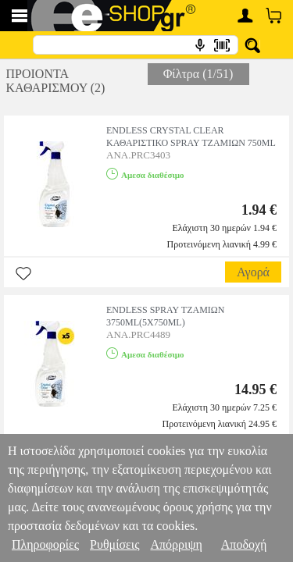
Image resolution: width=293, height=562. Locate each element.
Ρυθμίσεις (114, 544)
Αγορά (253, 272)
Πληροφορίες (45, 544)
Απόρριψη (176, 544)
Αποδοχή (244, 544)
